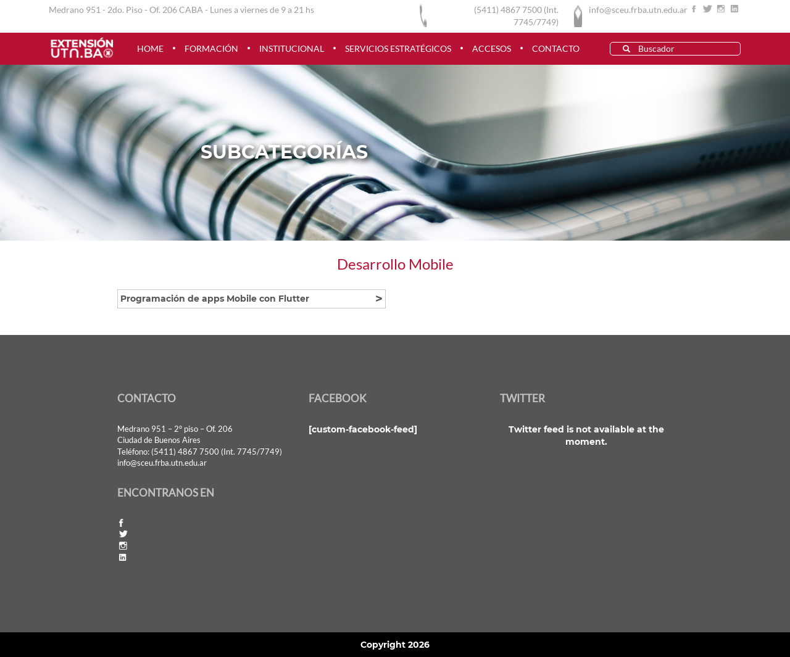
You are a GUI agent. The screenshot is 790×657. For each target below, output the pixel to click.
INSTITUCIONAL (291, 48)
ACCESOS (491, 48)
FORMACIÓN (211, 48)
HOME (150, 48)
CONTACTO (556, 48)
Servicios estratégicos (398, 48)
